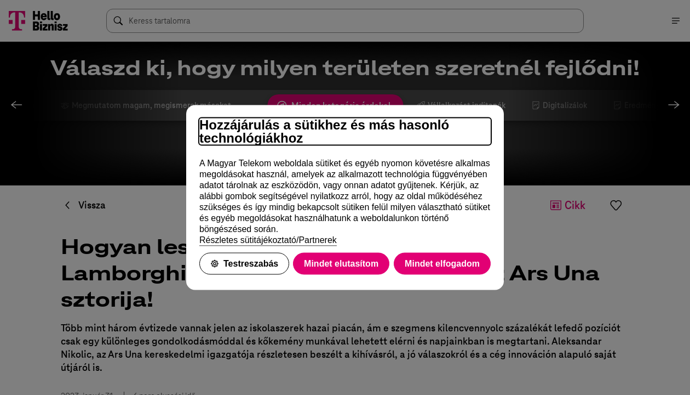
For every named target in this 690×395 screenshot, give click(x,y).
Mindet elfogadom (442, 263)
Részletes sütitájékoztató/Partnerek (268, 240)
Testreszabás (244, 263)
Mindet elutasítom (341, 263)
